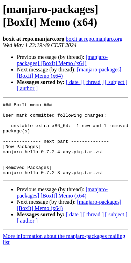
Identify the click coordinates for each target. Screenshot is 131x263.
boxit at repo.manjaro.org (94, 39)
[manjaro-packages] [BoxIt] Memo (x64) (62, 60)
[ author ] (27, 88)
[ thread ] (93, 82)
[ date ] (74, 82)
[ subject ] (116, 82)
